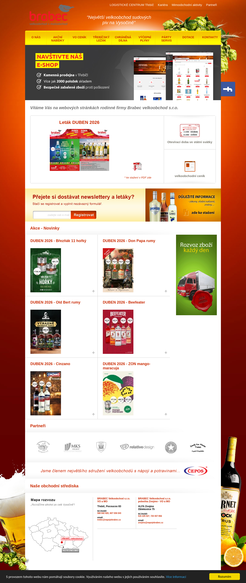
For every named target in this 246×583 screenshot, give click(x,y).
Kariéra (163, 5)
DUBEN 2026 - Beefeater (124, 302)
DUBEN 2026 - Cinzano (50, 364)
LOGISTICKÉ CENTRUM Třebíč (132, 5)
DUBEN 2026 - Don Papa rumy (129, 241)
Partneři (211, 5)
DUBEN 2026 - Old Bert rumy (55, 302)
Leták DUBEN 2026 (79, 122)
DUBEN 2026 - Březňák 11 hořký (58, 241)
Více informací (176, 577)
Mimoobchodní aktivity (187, 5)
